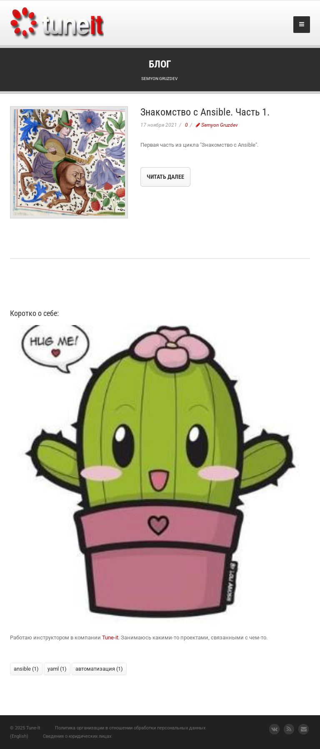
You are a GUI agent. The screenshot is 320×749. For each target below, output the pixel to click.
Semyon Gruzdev (217, 125)
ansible (26, 669)
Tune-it (110, 637)
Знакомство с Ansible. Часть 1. (205, 112)
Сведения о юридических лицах (77, 736)
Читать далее (165, 176)
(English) (19, 736)
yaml (57, 669)
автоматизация (99, 669)
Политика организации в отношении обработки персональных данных (130, 728)
